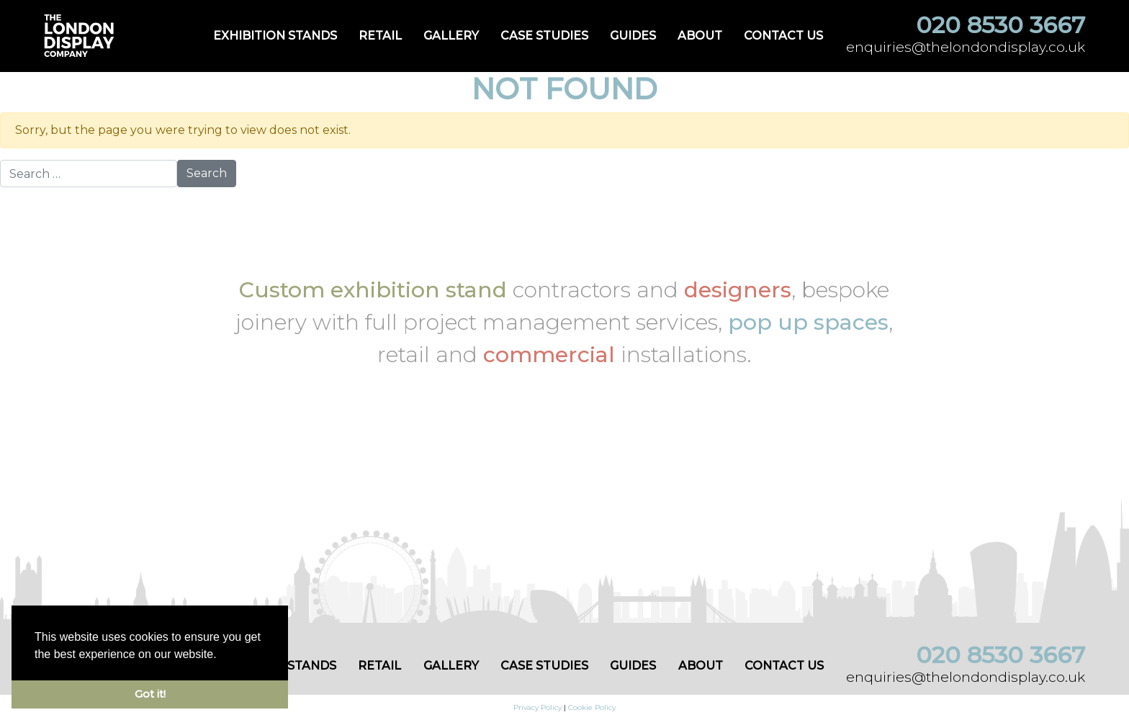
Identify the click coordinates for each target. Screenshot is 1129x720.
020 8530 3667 (1000, 25)
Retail (380, 35)
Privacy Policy (537, 707)
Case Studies (544, 35)
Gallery (451, 35)
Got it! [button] (150, 694)
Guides (633, 35)
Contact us (783, 35)
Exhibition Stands (275, 35)
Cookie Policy (592, 707)
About (700, 35)
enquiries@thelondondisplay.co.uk (965, 46)
